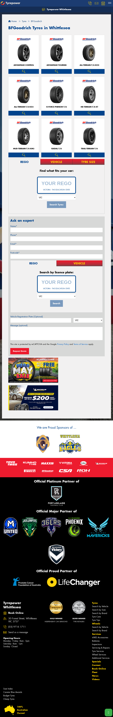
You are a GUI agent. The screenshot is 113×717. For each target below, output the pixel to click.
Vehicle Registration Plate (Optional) (26, 316)
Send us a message (18, 603)
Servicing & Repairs (101, 618)
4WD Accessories (100, 608)
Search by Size (99, 580)
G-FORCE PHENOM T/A (56, 107)
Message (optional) (19, 325)
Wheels (96, 594)
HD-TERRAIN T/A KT (89, 107)
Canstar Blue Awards (12, 663)
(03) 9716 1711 (17, 597)
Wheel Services (99, 625)
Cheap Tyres (8, 670)
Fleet (94, 643)
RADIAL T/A (56, 149)
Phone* (13, 235)
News (95, 646)
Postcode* (15, 252)
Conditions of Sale (35, 712)
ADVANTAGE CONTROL (24, 65)
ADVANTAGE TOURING (57, 65)
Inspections (97, 615)
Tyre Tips (96, 591)
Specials (96, 632)
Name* (13, 226)
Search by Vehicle (100, 577)
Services (96, 604)
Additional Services (100, 629)
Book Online (99, 639)
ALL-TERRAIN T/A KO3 (23, 107)
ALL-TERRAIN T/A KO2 (89, 65)
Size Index (8, 659)
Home (12, 21)
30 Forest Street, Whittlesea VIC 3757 (22, 591)
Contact (96, 636)
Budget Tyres (9, 666)
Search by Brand (99, 584)
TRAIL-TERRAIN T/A (89, 149)
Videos (96, 650)
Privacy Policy (63, 344)
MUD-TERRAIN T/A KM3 (23, 149)
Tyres (95, 573)
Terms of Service (81, 344)
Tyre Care (96, 587)
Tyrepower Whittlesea (56, 9)
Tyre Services (98, 622)
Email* (13, 244)
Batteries (96, 611)
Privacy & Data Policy (19, 712)
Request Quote (19, 351)
